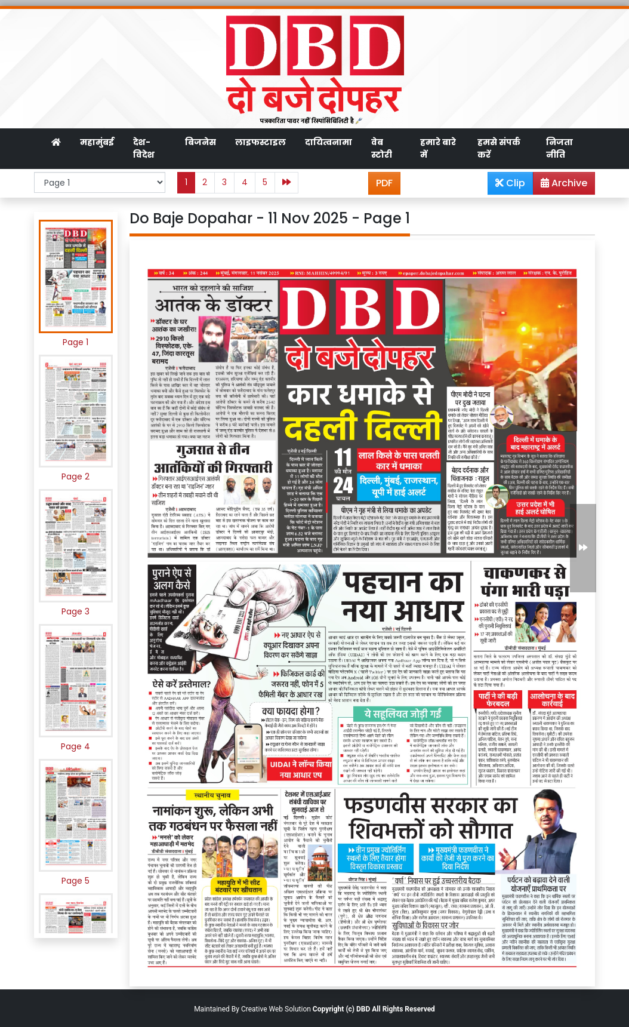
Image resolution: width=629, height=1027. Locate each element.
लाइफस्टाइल (260, 142)
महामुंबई (97, 142)
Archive (560, 185)
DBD (363, 1009)
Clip (510, 183)
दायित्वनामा (328, 142)
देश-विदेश (144, 148)
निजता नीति (559, 148)
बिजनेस (200, 142)
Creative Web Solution (276, 1009)
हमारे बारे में (438, 148)
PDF (384, 183)
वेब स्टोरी (381, 148)
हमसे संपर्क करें (498, 148)
